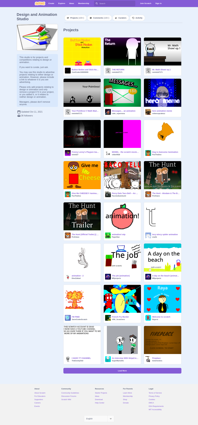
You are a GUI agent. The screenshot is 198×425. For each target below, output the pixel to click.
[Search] (96, 3)
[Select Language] (99, 418)
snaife (154, 237)
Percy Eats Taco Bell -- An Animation (125, 193)
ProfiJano (156, 196)
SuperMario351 (118, 361)
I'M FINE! (76, 317)
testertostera (157, 361)
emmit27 (75, 155)
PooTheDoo (156, 155)
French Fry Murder (120, 317)
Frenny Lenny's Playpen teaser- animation (85, 152)
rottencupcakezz (158, 113)
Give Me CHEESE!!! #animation (85, 193)
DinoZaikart (76, 278)
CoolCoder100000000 (80, 72)
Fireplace (156, 358)
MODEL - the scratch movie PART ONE (125, 152)
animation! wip (118, 234)
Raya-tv (155, 319)
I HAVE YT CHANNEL (81, 358)
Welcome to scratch (161, 317)
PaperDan (116, 237)
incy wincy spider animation (165, 234)
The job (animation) (121, 276)
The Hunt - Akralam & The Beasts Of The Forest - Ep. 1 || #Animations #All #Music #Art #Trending (165, 193)
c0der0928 (116, 155)
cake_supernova (118, 113)
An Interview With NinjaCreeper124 (125, 358)
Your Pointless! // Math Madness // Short (85, 111)
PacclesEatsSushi (119, 196)
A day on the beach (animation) (165, 276)
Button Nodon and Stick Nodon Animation (85, 70)
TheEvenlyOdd (77, 361)
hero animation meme (162, 111)
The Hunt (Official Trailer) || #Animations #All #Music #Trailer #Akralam (85, 234)
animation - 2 (78, 276)
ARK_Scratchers (118, 319)
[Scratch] (40, 3)
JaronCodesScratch (79, 319)
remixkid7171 (117, 72)
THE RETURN (118, 70)
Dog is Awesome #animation (165, 152)
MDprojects (116, 278)
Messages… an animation (123, 111)
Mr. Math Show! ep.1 (161, 70)
